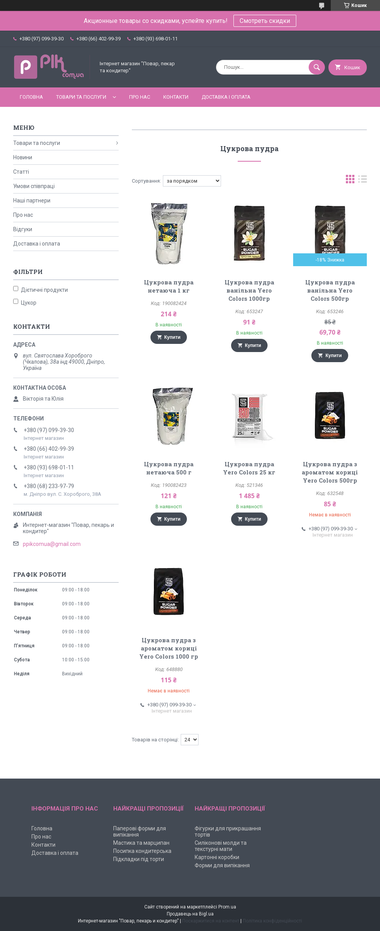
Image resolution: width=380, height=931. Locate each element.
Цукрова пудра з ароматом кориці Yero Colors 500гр (330, 472)
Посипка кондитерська (142, 851)
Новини (22, 157)
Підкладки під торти (138, 859)
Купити (172, 337)
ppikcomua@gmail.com (52, 544)
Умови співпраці (34, 186)
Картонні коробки (217, 857)
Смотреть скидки (265, 20)
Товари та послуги (81, 97)
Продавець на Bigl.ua (190, 914)
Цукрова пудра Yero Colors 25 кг (249, 468)
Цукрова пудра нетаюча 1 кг (168, 286)
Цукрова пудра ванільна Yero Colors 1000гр (249, 290)
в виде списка (362, 181)
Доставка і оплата (226, 97)
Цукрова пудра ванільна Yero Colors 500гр (330, 290)
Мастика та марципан (141, 843)
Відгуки (22, 229)
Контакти (175, 97)
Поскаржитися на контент (210, 921)
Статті (21, 172)
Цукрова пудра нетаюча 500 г (168, 468)
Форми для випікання (222, 865)
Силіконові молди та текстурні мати (221, 846)
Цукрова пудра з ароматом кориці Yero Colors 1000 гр (168, 648)
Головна (31, 97)
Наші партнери (31, 200)
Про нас (139, 97)
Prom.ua (227, 907)
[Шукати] (317, 67)
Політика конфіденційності (272, 921)
